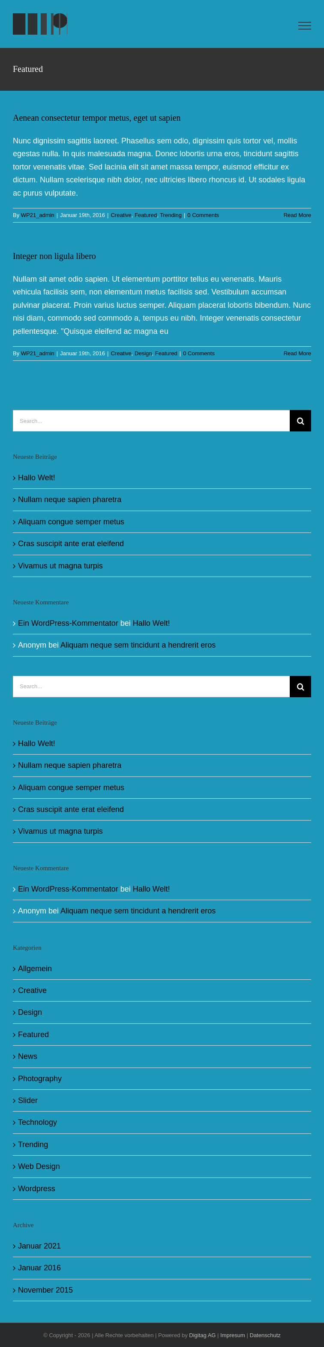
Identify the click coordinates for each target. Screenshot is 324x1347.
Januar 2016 (39, 1268)
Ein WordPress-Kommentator (68, 623)
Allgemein (35, 968)
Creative (121, 215)
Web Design (39, 1166)
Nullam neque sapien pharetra (69, 499)
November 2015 (45, 1290)
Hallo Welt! (36, 477)
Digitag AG (202, 1335)
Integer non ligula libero (54, 256)
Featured (146, 215)
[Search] (300, 420)
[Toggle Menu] (305, 26)
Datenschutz (265, 1335)
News (27, 1056)
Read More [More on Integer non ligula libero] (297, 353)
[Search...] (151, 420)
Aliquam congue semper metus (71, 521)
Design (143, 353)
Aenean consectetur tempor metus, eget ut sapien (97, 117)
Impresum (232, 1335)
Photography (40, 1078)
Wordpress (36, 1188)
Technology (37, 1122)
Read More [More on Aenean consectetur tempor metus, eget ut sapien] (297, 215)
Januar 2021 (39, 1246)
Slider (28, 1100)
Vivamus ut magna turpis (60, 566)
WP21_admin (37, 215)
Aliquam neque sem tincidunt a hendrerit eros (138, 645)
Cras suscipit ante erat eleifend (71, 543)
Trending (171, 215)
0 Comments (203, 215)
